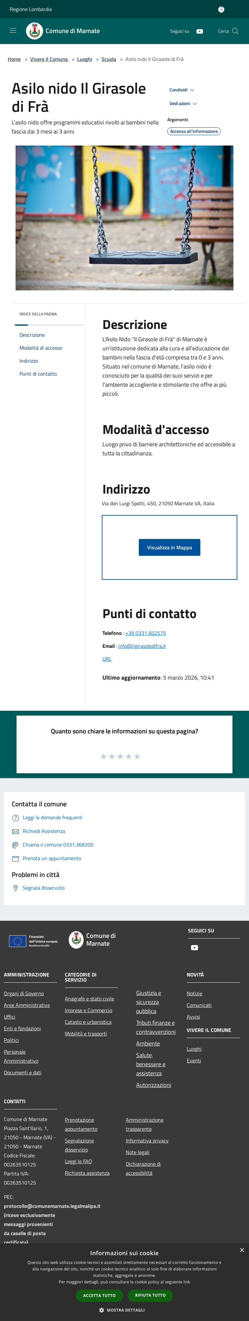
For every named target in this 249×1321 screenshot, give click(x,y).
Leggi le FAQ (78, 1161)
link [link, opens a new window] (187, 1282)
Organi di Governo (24, 993)
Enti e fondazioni (22, 1028)
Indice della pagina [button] (38, 314)
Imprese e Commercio (88, 1010)
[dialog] (124, 1282)
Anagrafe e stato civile (89, 998)
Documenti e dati (23, 1072)
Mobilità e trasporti (86, 1033)
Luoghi (84, 59)
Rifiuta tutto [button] (150, 1295)
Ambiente (148, 1043)
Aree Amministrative (27, 1005)
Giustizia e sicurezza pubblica (148, 1001)
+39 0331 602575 (145, 633)
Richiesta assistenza (87, 1173)
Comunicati (199, 1005)
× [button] (241, 1250)
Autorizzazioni (153, 1085)
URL (107, 659)
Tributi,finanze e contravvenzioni (156, 1027)
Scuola (108, 59)
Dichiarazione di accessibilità (143, 1168)
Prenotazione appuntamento (81, 1124)
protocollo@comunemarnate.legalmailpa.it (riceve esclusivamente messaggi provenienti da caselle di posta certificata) (52, 1224)
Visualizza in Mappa (169, 547)
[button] (124, 1310)
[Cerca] (235, 31)
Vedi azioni (184, 104)
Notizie (194, 993)
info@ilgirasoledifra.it (142, 646)
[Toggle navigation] (13, 30)
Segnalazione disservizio (79, 1145)
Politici (11, 1040)
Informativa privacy (147, 1140)
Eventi (194, 1060)
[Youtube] (197, 31)
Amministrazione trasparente (144, 1124)
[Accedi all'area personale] (221, 9)
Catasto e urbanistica (88, 1022)
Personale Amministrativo (21, 1056)
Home (14, 59)
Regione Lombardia (31, 9)
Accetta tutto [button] (99, 1295)
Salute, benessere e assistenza (150, 1064)
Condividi (183, 90)
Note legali (137, 1152)
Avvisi (193, 1017)
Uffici (9, 1017)
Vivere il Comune (49, 59)
